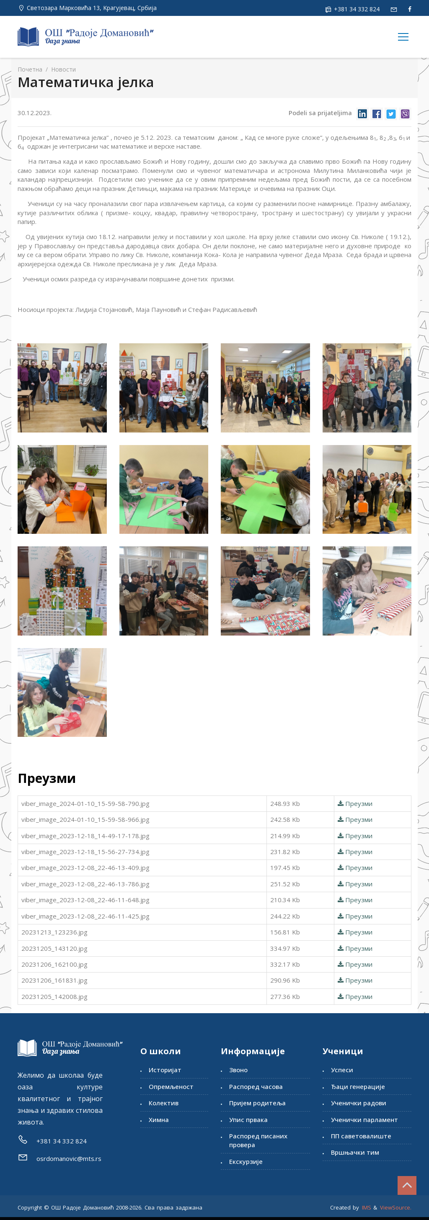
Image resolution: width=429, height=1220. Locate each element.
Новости (62, 69)
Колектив (163, 1103)
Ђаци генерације (358, 1086)
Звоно (238, 1070)
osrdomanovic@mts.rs (68, 1158)
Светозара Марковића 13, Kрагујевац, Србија (92, 8)
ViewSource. (395, 1207)
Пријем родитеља (257, 1103)
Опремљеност (171, 1086)
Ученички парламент (364, 1119)
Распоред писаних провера (258, 1140)
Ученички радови (358, 1103)
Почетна (30, 69)
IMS (366, 1207)
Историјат (165, 1070)
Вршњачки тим (355, 1152)
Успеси (342, 1070)
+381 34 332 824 (356, 9)
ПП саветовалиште (361, 1136)
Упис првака (248, 1119)
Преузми (355, 803)
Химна (159, 1119)
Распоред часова (256, 1086)
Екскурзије (246, 1161)
